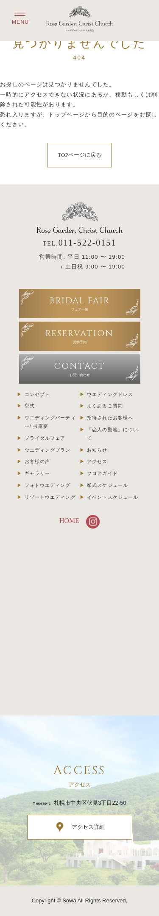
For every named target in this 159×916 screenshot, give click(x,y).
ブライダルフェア (45, 438)
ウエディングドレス (110, 394)
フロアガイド (102, 473)
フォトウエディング (48, 485)
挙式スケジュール (107, 485)
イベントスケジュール (112, 497)
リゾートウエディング (50, 497)
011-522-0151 (88, 242)
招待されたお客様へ (110, 417)
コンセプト (37, 394)
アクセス (97, 461)
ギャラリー (37, 473)
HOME (69, 520)
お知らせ (97, 449)
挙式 (30, 405)
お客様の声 (37, 461)
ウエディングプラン (48, 449)
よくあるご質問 (105, 405)
